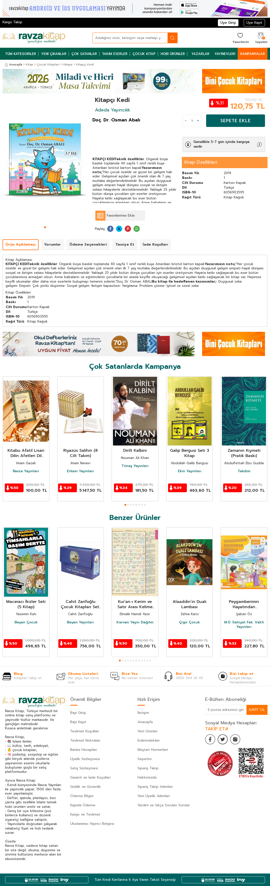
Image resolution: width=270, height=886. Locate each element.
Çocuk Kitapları (48, 64)
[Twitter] (223, 739)
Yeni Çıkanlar (53, 53)
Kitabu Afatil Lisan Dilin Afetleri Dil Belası (26, 453)
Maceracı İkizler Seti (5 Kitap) (26, 604)
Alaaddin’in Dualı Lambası (189, 604)
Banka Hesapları (83, 749)
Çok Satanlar (84, 53)
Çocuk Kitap (144, 53)
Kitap (29, 64)
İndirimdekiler (149, 740)
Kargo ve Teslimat (85, 814)
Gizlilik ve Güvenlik (85, 786)
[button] (45, 227)
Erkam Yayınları (80, 471)
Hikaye (68, 64)
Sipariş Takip (148, 768)
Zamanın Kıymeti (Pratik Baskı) (244, 453)
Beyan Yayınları (80, 622)
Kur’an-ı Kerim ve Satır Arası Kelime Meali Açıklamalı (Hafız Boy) (135, 604)
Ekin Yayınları (189, 471)
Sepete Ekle (235, 120)
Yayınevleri (224, 53)
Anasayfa (13, 64)
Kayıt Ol (257, 709)
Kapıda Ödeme (82, 805)
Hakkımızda (147, 777)
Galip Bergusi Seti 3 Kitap (189, 453)
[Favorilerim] (240, 38)
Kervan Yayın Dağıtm (135, 622)
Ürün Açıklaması (21, 244)
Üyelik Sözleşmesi (85, 759)
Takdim (244, 471)
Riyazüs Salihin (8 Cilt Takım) (80, 453)
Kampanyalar (252, 53)
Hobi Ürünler (173, 53)
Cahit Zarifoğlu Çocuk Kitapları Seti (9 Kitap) (80, 604)
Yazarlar (200, 53)
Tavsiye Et (124, 244)
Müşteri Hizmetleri (153, 749)
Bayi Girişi (78, 712)
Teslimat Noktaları (85, 740)
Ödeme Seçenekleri (88, 244)
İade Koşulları (155, 244)
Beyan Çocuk (26, 622)
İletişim (143, 712)
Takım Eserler (114, 53)
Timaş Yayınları (135, 466)
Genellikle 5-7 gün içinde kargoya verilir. (221, 144)
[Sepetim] (260, 38)
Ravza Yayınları (26, 471)
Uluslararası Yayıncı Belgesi (92, 823)
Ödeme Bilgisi (81, 796)
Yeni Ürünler (148, 731)
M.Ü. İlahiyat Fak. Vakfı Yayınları (244, 624)
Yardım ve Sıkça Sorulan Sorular (164, 805)
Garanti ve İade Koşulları (90, 777)
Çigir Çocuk (189, 622)
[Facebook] (210, 739)
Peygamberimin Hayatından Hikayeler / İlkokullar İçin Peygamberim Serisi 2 (244, 604)
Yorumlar (52, 244)
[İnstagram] (235, 739)
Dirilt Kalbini (135, 450)
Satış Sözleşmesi (84, 768)
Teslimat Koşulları (84, 731)
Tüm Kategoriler (20, 53)
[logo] (34, 37)
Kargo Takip (12, 22)
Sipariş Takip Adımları (155, 786)
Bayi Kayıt (78, 722)
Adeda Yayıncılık (112, 109)
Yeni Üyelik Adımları (154, 796)
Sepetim (145, 759)
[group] (45, 160)
